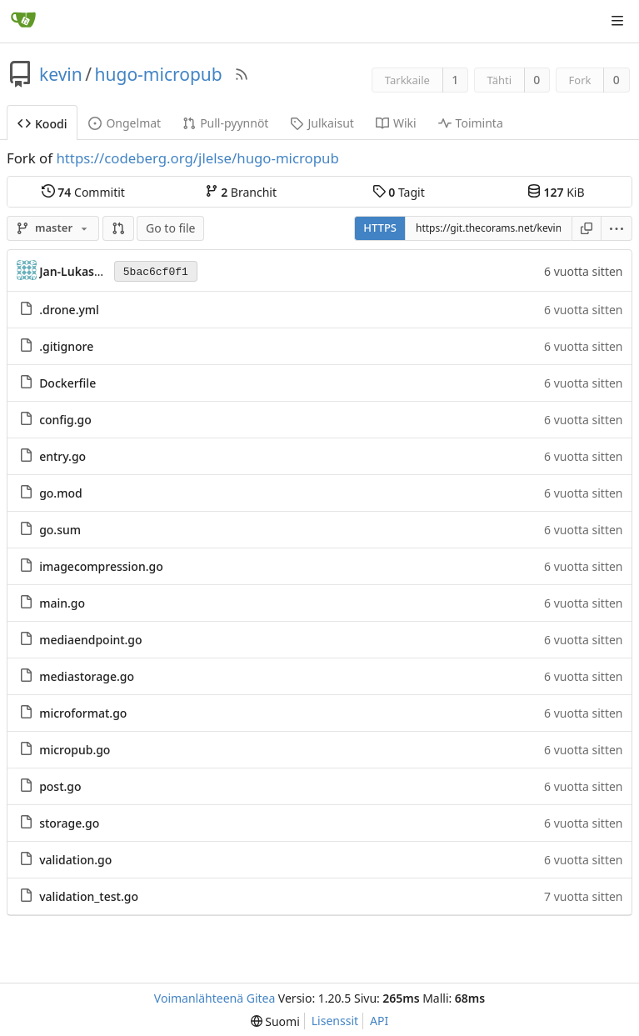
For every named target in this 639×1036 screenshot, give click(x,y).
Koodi (42, 124)
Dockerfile (67, 383)
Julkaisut (321, 123)
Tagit (398, 191)
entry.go (62, 456)
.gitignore (66, 346)
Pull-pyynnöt (225, 123)
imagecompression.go (101, 566)
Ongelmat (124, 123)
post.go (60, 786)
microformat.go (83, 713)
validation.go (75, 860)
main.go (62, 603)
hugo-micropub (158, 74)
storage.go (69, 823)
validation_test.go (88, 896)
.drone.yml (69, 310)
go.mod (60, 493)
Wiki (396, 123)
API (379, 1020)
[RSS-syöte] (241, 74)
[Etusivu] (23, 21)
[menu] (617, 228)
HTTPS (380, 227)
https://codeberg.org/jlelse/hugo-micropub (197, 158)
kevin (60, 74)
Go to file (170, 228)
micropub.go (74, 750)
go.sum (60, 530)
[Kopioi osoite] (587, 228)
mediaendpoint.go (90, 640)
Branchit (241, 191)
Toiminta (470, 123)
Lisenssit (335, 1020)
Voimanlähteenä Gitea (215, 998)
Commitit (83, 191)
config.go (65, 420)
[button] (118, 228)
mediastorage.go (86, 676)
